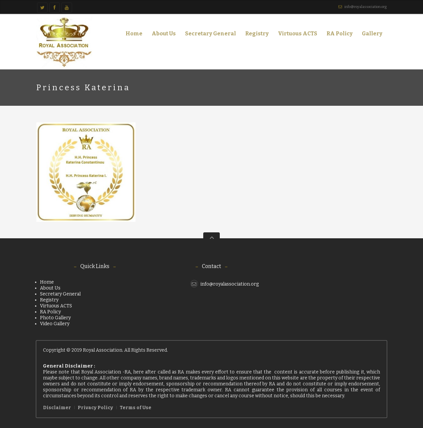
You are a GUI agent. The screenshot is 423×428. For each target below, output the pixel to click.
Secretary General (210, 33)
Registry (257, 33)
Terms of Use (135, 407)
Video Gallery (54, 324)
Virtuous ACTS (297, 33)
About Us (162, 34)
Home (134, 33)
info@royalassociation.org (365, 7)
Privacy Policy (95, 407)
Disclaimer (57, 407)
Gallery (370, 34)
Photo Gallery (55, 318)
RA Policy (340, 33)
